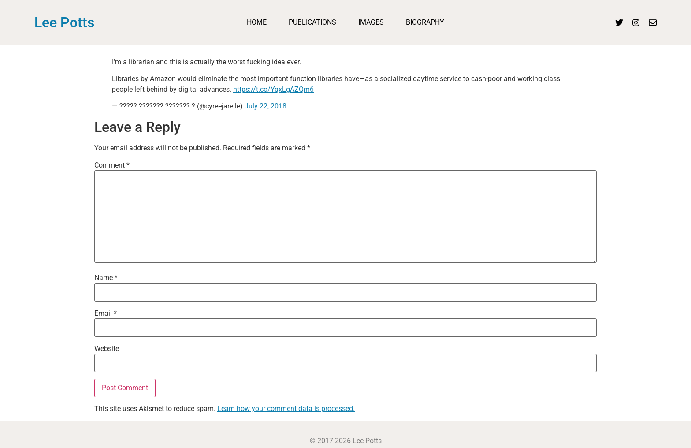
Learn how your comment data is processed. (286, 408)
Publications (312, 22)
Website (106, 348)
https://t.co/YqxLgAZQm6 (273, 89)
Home (257, 22)
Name (106, 277)
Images (371, 22)
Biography (425, 22)
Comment (112, 165)
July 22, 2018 (265, 106)
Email (105, 313)
